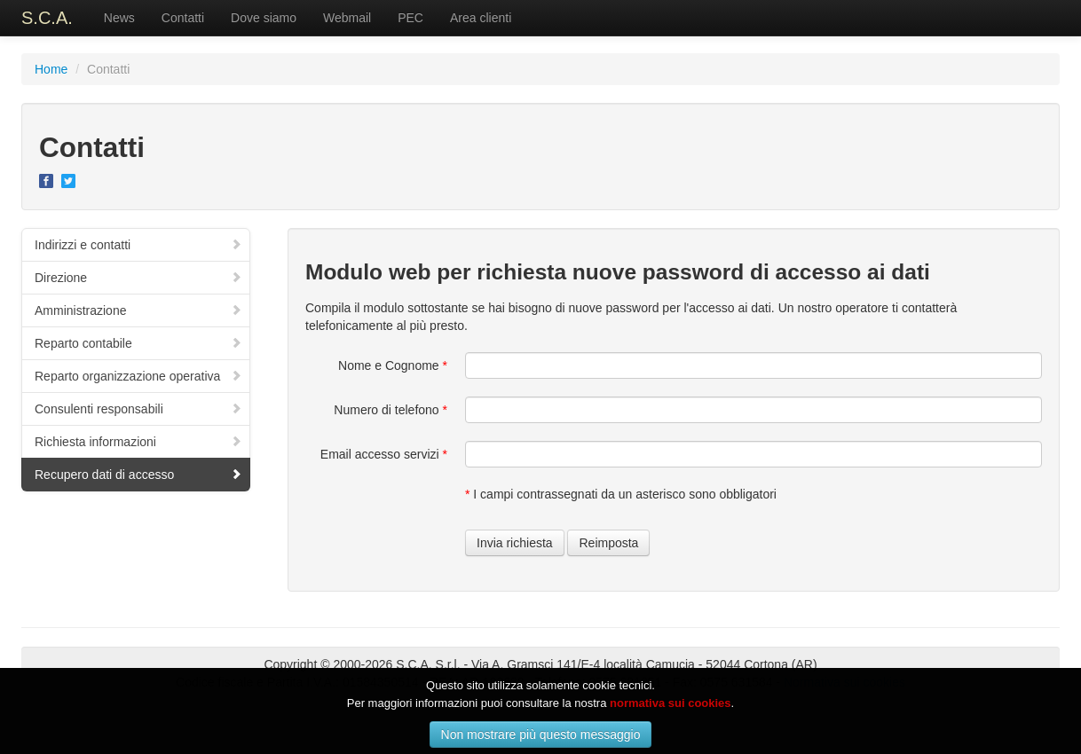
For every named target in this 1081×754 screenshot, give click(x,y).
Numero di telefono (390, 410)
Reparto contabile (138, 343)
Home (51, 69)
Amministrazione (138, 310)
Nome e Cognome (392, 365)
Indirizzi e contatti (138, 245)
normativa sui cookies (670, 719)
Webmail (347, 18)
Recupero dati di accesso (138, 474)
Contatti (183, 18)
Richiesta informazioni (138, 442)
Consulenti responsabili (138, 409)
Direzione (138, 278)
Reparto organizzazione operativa (138, 376)
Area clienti (480, 18)
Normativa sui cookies (844, 682)
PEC (410, 18)
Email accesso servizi (383, 454)
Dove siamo (263, 18)
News (119, 18)
